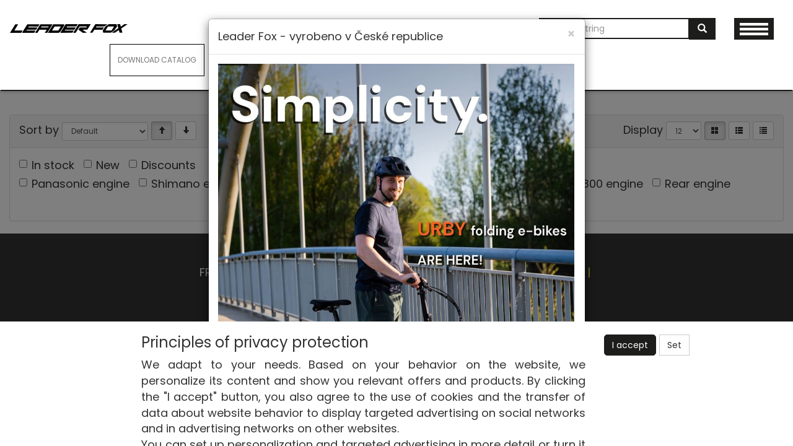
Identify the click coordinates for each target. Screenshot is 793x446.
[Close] (571, 33)
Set (674, 345)
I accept (630, 345)
